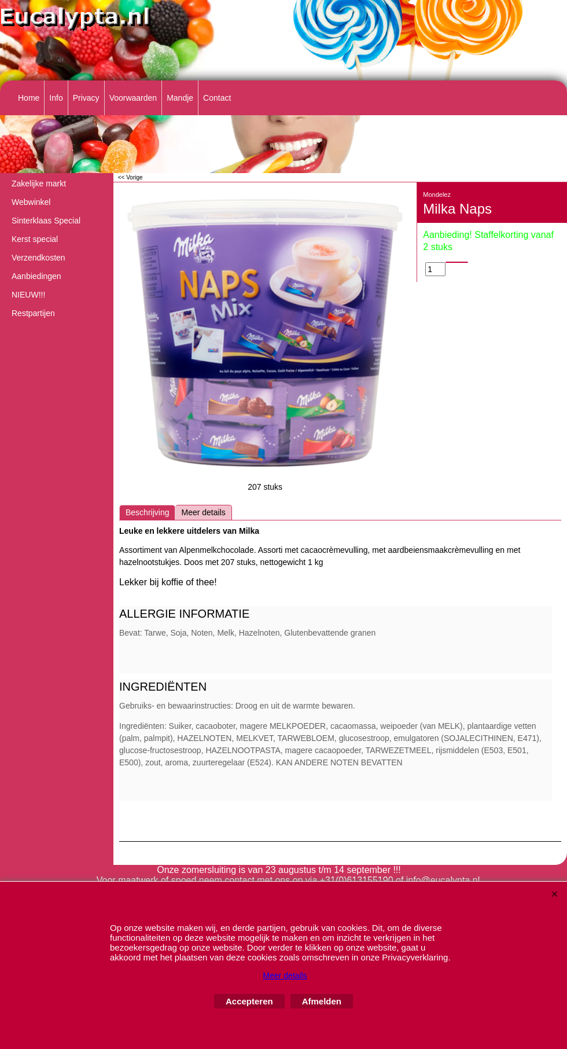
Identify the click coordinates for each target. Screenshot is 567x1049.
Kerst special (35, 239)
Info (55, 97)
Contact (217, 97)
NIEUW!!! (28, 294)
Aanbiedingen (36, 276)
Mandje (180, 97)
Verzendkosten (38, 257)
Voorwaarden (133, 97)
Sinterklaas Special (46, 220)
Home (28, 97)
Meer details (203, 512)
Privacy (86, 97)
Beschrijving (147, 512)
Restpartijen (33, 313)
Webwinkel (31, 202)
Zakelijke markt (39, 183)
